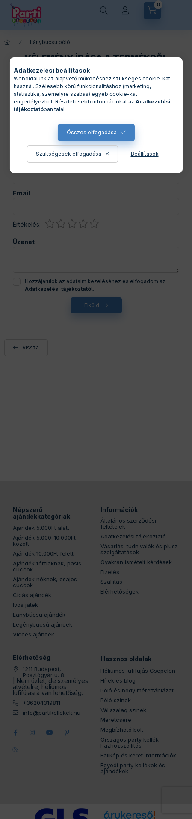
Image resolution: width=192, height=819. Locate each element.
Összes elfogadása (92, 132)
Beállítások (145, 154)
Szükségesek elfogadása (68, 154)
